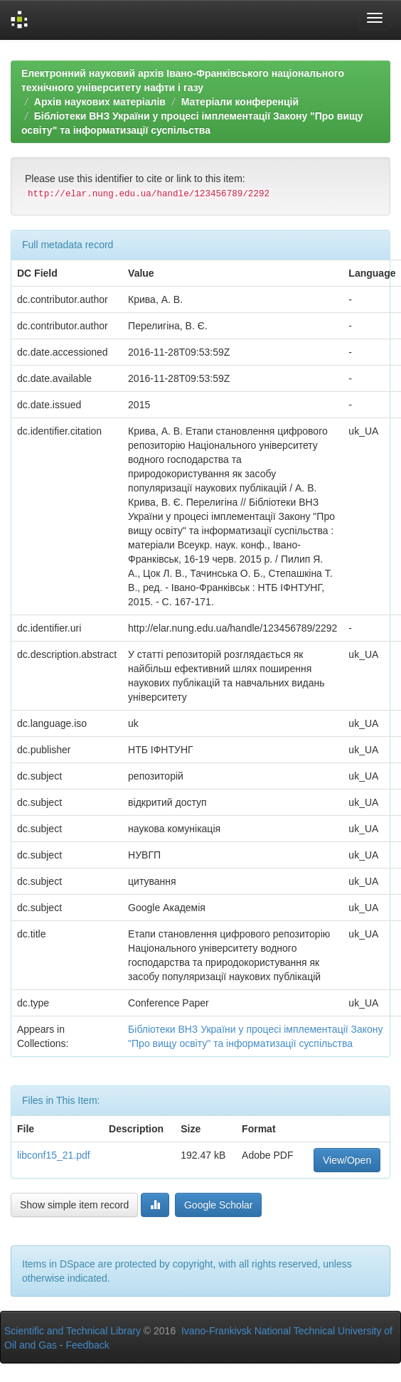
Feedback (87, 1345)
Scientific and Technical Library (72, 1330)
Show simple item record (74, 1205)
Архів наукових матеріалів (100, 101)
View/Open (347, 1160)
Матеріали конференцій (240, 101)
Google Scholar (218, 1205)
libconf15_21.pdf (53, 1155)
